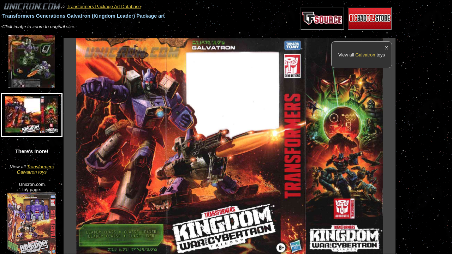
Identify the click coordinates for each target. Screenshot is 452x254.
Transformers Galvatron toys (35, 169)
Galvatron (365, 55)
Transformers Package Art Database (104, 6)
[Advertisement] (192, 34)
